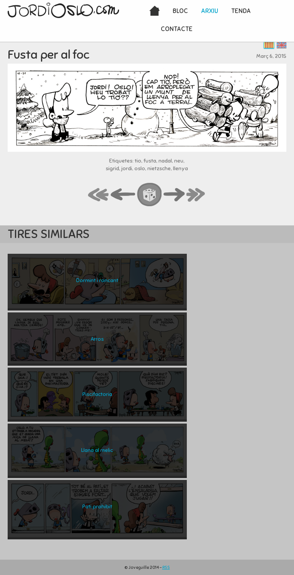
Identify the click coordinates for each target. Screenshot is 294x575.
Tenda (241, 11)
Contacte (177, 29)
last (196, 195)
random (149, 195)
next (174, 195)
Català (269, 45)
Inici (154, 11)
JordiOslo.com (63, 10)
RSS (166, 567)
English (281, 45)
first (98, 195)
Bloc (180, 11)
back (123, 195)
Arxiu (209, 11)
